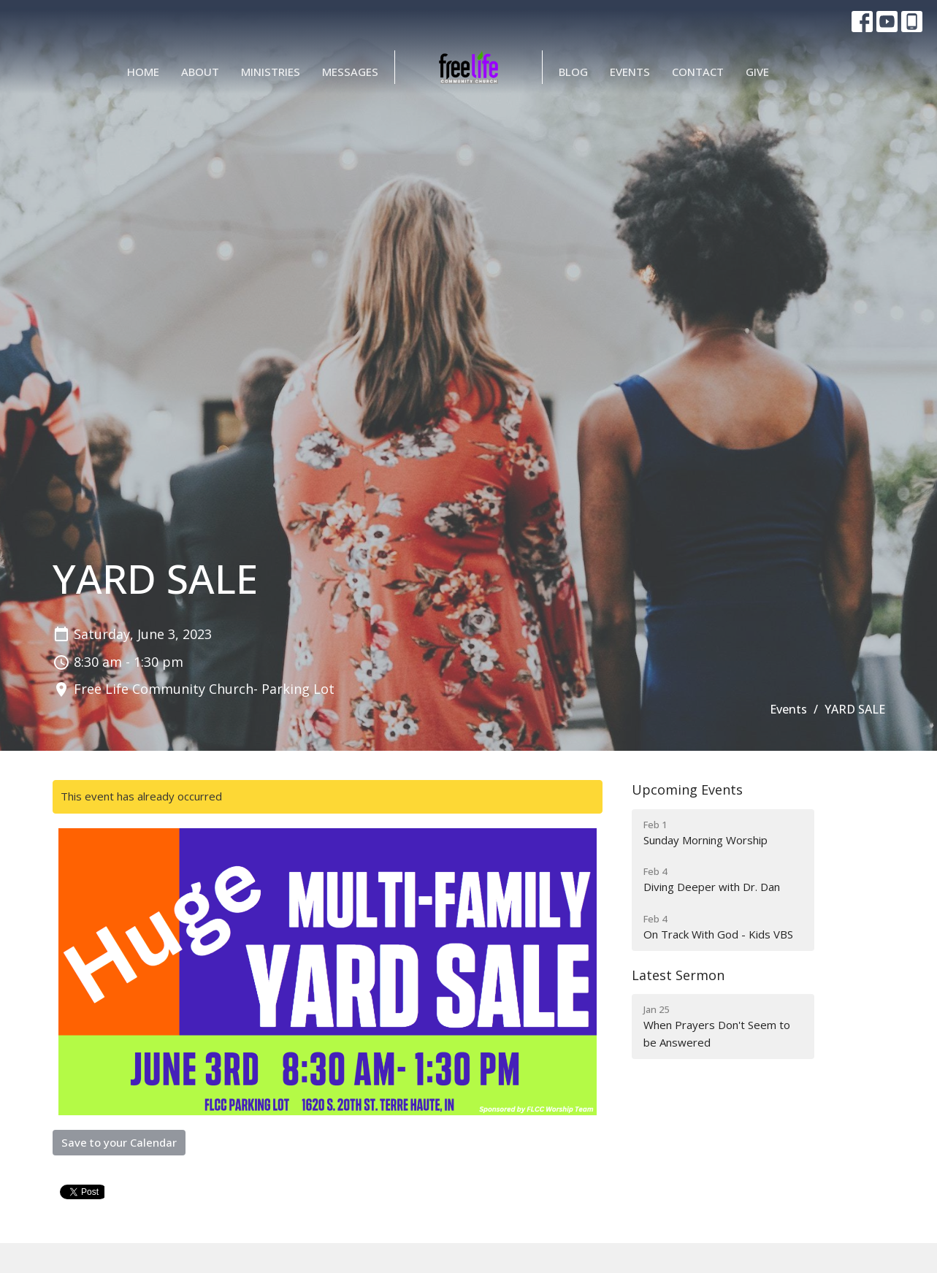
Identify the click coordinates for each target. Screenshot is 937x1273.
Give (757, 71)
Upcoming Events (687, 789)
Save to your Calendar (119, 1142)
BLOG (573, 71)
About (200, 71)
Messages (350, 71)
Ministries (270, 71)
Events (630, 71)
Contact (698, 71)
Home (143, 71)
